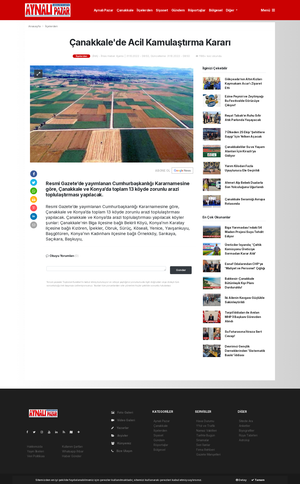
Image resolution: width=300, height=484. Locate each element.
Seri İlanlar (203, 445)
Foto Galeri (122, 412)
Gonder (181, 270)
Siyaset (162, 10)
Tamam (258, 480)
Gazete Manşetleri (208, 454)
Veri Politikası (36, 456)
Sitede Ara (246, 421)
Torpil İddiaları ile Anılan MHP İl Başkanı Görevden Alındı (243, 317)
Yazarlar (120, 428)
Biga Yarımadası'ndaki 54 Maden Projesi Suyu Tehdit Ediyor (244, 232)
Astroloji (244, 440)
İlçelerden (144, 10)
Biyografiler (246, 430)
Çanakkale (125, 10)
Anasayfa (34, 26)
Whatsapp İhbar (72, 451)
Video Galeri (123, 420)
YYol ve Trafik (205, 425)
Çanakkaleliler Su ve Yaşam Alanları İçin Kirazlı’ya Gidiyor (245, 151)
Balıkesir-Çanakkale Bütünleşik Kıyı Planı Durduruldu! (239, 283)
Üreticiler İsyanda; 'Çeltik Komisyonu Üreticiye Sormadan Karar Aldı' (243, 249)
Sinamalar (202, 440)
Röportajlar (197, 10)
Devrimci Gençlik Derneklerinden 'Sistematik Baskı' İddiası (245, 351)
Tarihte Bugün (205, 435)
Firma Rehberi (205, 449)
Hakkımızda (34, 446)
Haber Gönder (71, 456)
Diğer (230, 10)
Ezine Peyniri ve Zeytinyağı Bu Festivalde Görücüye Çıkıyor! (244, 101)
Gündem (178, 10)
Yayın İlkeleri (35, 451)
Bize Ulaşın (121, 451)
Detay (241, 480)
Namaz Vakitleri (206, 430)
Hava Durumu (205, 421)
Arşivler (119, 435)
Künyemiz (121, 443)
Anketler (244, 425)
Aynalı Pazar (103, 10)
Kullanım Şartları (72, 446)
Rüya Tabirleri (248, 435)
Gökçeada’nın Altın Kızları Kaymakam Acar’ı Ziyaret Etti (243, 83)
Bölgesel (215, 10)
